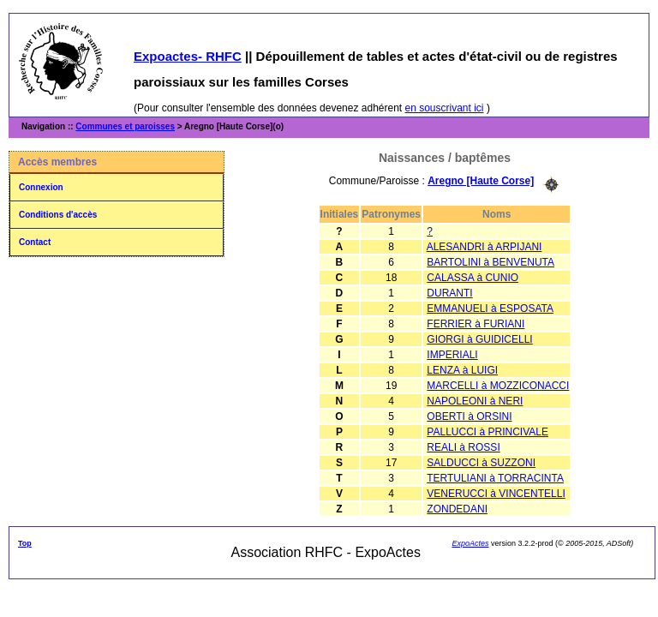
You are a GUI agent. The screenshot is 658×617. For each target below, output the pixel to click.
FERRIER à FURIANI (475, 324)
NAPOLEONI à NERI (475, 401)
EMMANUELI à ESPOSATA (490, 308)
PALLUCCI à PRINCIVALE (487, 432)
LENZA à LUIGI (462, 370)
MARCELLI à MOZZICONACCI (498, 386)
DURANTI (449, 293)
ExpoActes (470, 543)
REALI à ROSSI (463, 447)
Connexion (41, 187)
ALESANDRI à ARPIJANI (484, 247)
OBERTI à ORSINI (469, 416)
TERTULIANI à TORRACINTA (495, 478)
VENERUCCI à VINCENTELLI (496, 494)
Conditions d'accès (58, 214)
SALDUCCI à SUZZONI (481, 463)
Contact (35, 242)
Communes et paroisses (125, 126)
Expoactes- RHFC (188, 56)
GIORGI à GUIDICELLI (479, 339)
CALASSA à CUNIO (472, 278)
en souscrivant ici (444, 108)
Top (25, 543)
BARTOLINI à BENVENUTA (490, 262)
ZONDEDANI (457, 509)
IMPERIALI (452, 355)
